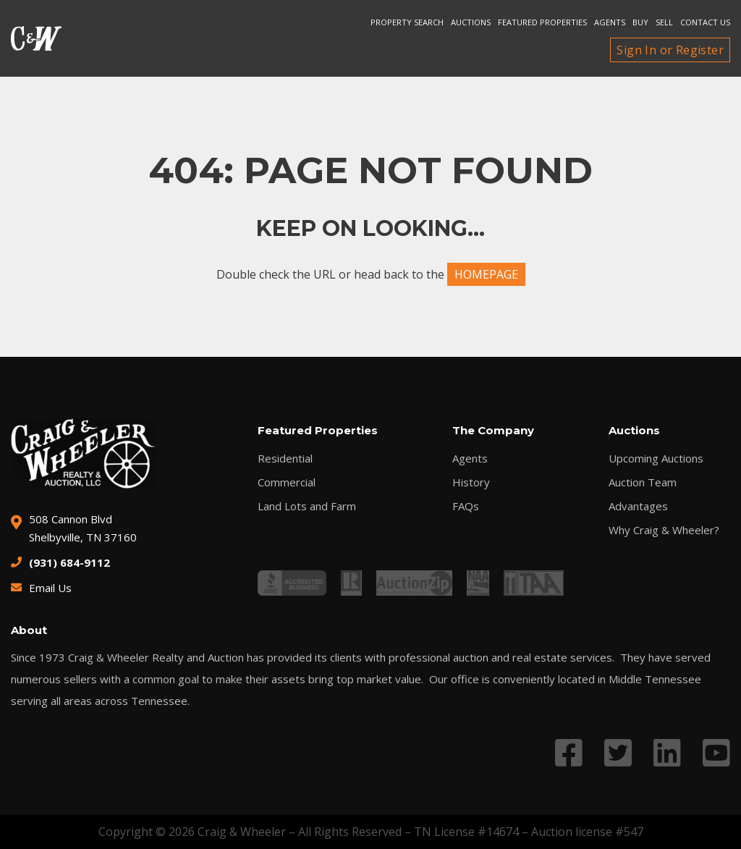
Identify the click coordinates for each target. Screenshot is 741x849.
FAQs (465, 506)
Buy (640, 22)
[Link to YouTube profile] (716, 752)
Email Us (50, 587)
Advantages (638, 506)
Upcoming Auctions (656, 458)
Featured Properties (542, 22)
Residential (285, 458)
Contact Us (705, 22)
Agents (609, 22)
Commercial (287, 482)
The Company (493, 430)
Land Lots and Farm (307, 506)
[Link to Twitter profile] (618, 752)
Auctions (471, 22)
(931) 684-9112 (69, 562)
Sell (664, 22)
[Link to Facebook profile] (569, 752)
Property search (407, 22)
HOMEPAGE (486, 274)
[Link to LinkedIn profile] (667, 752)
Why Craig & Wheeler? (664, 530)
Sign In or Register (670, 50)
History (471, 482)
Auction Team (643, 482)
